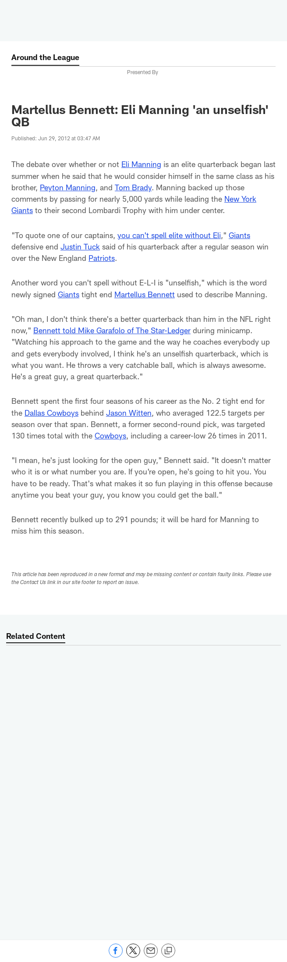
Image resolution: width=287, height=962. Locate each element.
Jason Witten (129, 412)
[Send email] (151, 955)
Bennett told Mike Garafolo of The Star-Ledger (112, 330)
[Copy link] (168, 951)
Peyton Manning (68, 187)
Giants (239, 235)
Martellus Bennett (144, 294)
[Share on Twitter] (133, 955)
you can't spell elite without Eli (169, 235)
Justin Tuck (80, 246)
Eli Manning (141, 164)
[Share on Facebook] (116, 955)
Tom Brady (133, 187)
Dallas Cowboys (51, 412)
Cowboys (110, 435)
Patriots (102, 257)
